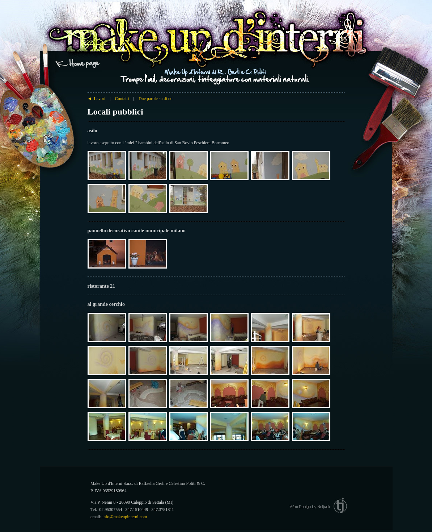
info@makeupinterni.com (124, 516)
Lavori (97, 98)
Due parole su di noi (156, 98)
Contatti (122, 98)
